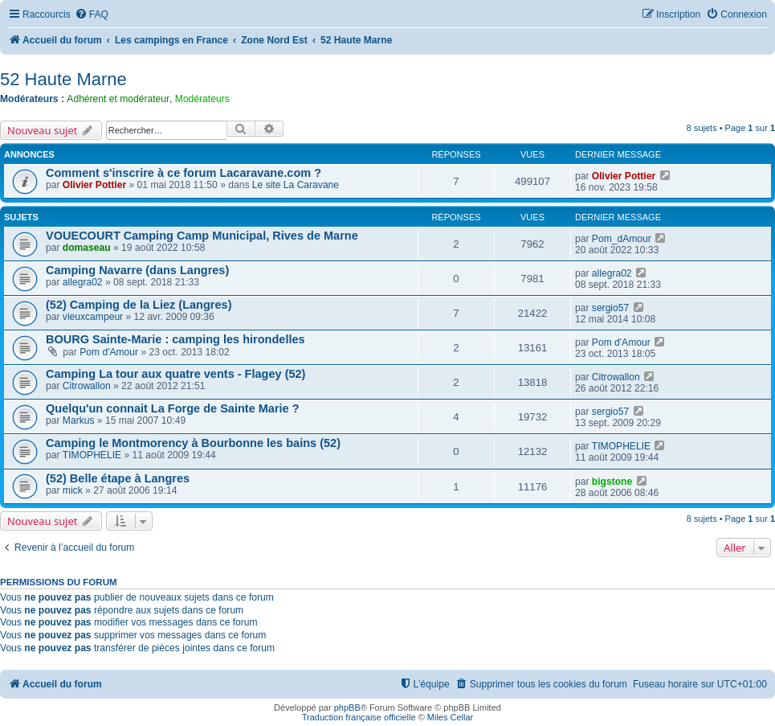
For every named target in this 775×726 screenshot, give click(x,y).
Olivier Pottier (94, 185)
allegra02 (83, 282)
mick (73, 490)
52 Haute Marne (63, 79)
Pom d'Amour (109, 352)
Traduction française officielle (359, 717)
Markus (79, 420)
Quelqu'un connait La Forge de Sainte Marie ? (173, 408)
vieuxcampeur (93, 316)
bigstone (612, 481)
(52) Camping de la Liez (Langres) (139, 304)
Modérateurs (202, 99)
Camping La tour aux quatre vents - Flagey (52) (175, 373)
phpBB (347, 707)
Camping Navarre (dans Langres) (137, 270)
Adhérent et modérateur (118, 99)
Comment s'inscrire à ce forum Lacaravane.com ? (183, 172)
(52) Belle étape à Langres (118, 478)
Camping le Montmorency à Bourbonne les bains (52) (193, 443)
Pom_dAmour (621, 238)
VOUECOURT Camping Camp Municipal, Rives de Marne (202, 235)
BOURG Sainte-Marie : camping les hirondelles (175, 339)
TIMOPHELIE (92, 455)
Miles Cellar (450, 717)
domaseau (87, 247)
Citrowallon (87, 386)
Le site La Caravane (295, 185)
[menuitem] (91, 15)
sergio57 (610, 308)
